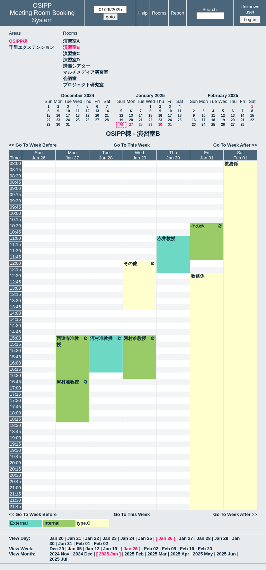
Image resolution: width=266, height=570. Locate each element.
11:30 (15, 250)
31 (68, 124)
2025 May (203, 553)
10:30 (15, 225)
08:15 (15, 169)
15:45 (15, 356)
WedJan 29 (139, 155)
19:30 (15, 450)
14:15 (15, 319)
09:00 (15, 188)
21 (107, 115)
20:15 (15, 469)
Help (143, 13)
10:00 (15, 213)
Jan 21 (74, 538)
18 (78, 115)
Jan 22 (92, 538)
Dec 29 (57, 548)
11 (78, 111)
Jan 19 (110, 548)
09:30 (15, 200)
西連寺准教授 (72, 341)
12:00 (15, 263)
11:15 (15, 244)
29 (48, 124)
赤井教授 (166, 238)
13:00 (15, 288)
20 (97, 115)
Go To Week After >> (235, 145)
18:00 (15, 412)
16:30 (15, 375)
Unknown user (250, 9)
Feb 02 (101, 543)
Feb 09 (169, 548)
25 (78, 120)
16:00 (15, 363)
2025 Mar (157, 553)
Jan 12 (92, 548)
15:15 (15, 344)
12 (87, 111)
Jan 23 (109, 538)
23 (58, 120)
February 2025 (223, 95)
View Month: (22, 553)
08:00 (15, 163)
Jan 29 (221, 538)
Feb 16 (187, 548)
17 (68, 115)
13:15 (15, 294)
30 (58, 124)
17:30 (15, 400)
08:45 (15, 182)
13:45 (15, 306)
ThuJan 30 (173, 155)
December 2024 (77, 95)
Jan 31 (65, 543)
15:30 (15, 350)
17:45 (15, 406)
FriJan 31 (206, 155)
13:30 (15, 300)
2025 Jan (108, 553)
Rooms (159, 13)
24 (68, 120)
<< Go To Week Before (33, 145)
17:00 (15, 388)
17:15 (15, 394)
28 (107, 120)
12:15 (15, 269)
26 (87, 120)
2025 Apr (179, 553)
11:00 (15, 238)
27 (97, 120)
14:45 (15, 331)
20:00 (15, 462)
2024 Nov (59, 553)
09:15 (15, 194)
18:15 (15, 419)
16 (58, 115)
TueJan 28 (106, 155)
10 (68, 111)
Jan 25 (145, 538)
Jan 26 (165, 538)
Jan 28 (204, 538)
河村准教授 (106, 338)
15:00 (15, 338)
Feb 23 (205, 548)
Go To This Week (132, 145)
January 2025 (150, 95)
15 (48, 115)
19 (87, 115)
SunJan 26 (38, 155)
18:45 (15, 431)
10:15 (15, 219)
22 (48, 120)
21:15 (15, 494)
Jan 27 (186, 538)
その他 (207, 226)
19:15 (15, 444)
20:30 (15, 475)
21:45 (15, 506)
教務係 (231, 163)
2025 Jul (58, 559)
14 (107, 111)
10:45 (15, 232)
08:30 (15, 175)
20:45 (15, 481)
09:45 (15, 207)
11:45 (15, 257)
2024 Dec (82, 553)
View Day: (19, 538)
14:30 (15, 325)
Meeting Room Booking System (42, 16)
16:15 (15, 369)
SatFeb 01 (240, 155)
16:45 (15, 381)
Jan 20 (56, 538)
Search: (210, 9)
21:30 (15, 500)
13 (97, 111)
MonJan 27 (72, 155)
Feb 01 (83, 543)
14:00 (15, 313)
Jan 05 (75, 548)
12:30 (15, 275)
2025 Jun (226, 553)
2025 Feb (134, 553)
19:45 (15, 456)
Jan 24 (127, 538)
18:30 (15, 425)
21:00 (15, 487)
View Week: (21, 548)
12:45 (15, 281)
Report (177, 13)
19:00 (15, 437)
